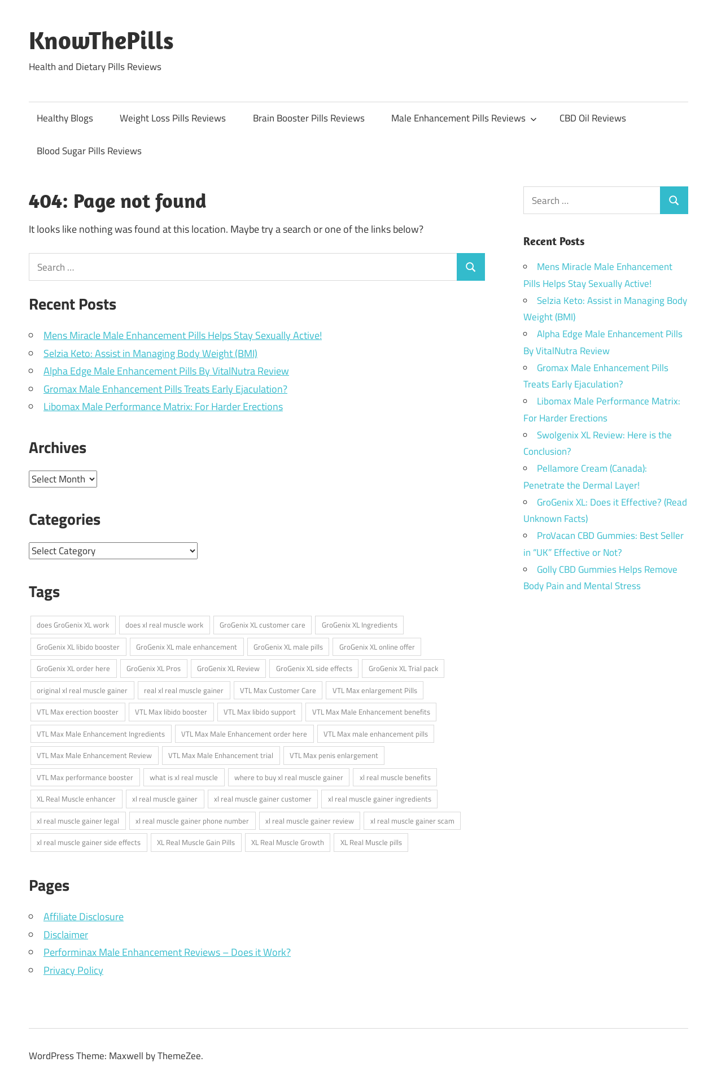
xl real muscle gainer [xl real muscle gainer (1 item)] (165, 798)
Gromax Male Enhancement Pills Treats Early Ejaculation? (165, 389)
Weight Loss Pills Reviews (173, 118)
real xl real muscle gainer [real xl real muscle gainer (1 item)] (184, 690)
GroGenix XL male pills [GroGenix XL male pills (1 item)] (288, 646)
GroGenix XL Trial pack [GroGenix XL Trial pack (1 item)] (403, 668)
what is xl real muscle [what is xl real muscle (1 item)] (184, 777)
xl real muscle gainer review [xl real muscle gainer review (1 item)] (309, 820)
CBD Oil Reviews (592, 118)
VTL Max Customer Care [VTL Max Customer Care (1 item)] (278, 690)
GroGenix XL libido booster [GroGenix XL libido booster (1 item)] (78, 646)
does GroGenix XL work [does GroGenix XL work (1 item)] (73, 624)
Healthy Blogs (65, 118)
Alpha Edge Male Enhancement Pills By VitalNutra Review (166, 370)
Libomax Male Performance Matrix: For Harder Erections (163, 406)
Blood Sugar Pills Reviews (89, 150)
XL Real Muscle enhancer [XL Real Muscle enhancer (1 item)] (76, 798)
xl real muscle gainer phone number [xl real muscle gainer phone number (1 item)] (192, 820)
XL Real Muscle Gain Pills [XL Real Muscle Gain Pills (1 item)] (196, 842)
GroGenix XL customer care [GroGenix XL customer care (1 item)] (262, 624)
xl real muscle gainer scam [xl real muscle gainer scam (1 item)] (412, 820)
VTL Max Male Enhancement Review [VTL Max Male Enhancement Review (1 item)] (94, 755)
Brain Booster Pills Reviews (309, 118)
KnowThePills (101, 40)
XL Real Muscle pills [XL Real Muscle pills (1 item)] (371, 842)
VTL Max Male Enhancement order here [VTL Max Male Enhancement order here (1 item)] (244, 733)
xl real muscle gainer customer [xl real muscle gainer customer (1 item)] (263, 798)
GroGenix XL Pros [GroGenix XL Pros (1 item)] (153, 668)
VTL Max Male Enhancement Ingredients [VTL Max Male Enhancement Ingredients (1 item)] (101, 733)
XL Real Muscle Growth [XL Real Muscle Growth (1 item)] (287, 842)
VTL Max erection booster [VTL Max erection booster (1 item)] (78, 711)
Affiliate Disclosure (83, 916)
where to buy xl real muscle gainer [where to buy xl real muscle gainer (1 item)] (288, 777)
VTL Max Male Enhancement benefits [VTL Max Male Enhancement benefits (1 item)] (371, 711)
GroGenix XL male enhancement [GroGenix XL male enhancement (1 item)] (186, 646)
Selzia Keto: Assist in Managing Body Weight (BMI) (150, 353)
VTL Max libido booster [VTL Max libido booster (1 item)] (171, 711)
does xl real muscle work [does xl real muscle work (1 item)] (164, 624)
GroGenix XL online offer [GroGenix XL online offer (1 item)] (377, 646)
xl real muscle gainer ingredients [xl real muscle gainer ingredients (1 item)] (379, 798)
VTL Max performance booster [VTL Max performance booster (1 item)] (85, 777)
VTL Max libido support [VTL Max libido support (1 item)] (260, 711)
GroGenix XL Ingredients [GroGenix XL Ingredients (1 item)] (359, 624)
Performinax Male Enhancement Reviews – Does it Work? (167, 952)
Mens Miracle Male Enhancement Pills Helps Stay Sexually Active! (182, 335)
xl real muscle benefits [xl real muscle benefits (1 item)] (395, 777)
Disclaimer (65, 934)
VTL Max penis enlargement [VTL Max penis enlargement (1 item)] (334, 755)
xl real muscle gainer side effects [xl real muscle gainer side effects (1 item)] (89, 842)
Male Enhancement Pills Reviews (464, 118)
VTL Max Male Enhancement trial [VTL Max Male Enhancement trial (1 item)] (220, 755)
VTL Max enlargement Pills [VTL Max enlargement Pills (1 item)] (375, 690)
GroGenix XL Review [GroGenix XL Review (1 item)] (228, 668)
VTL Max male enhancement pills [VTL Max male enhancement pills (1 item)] (375, 733)
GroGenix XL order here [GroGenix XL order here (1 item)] (73, 668)
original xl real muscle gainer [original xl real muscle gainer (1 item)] (82, 690)
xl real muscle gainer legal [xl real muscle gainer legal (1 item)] (78, 820)
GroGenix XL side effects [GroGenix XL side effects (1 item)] (314, 668)
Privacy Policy (73, 970)
